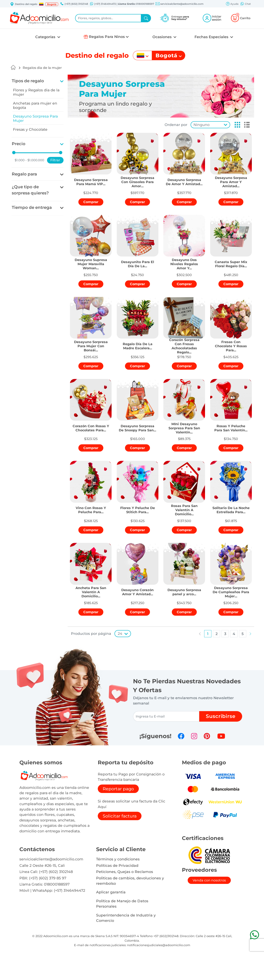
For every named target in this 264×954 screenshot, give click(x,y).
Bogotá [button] (51, 4)
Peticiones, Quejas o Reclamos (124, 871)
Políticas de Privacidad (117, 865)
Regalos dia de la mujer (42, 68)
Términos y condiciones (118, 859)
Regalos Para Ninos (107, 36)
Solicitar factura (120, 816)
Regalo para (24, 174)
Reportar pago (118, 788)
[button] (41, 4)
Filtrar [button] (55, 160)
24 (120, 633)
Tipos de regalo (28, 80)
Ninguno (201, 124)
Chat (245, 4)
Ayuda (232, 4)
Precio (18, 143)
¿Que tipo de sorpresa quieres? (30, 189)
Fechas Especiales (211, 37)
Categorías (45, 37)
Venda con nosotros (209, 880)
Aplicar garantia (111, 892)
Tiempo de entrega (32, 207)
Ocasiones (162, 37)
